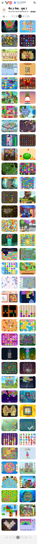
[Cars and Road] (28, 140)
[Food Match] (28, 211)
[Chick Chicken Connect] (28, 325)
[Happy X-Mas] (28, 283)
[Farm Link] (9, 453)
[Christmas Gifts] (28, 439)
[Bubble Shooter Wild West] (9, 154)
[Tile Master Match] (28, 69)
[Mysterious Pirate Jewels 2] (9, 411)
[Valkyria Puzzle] (28, 126)
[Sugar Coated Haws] (28, 311)
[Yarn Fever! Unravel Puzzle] (28, 453)
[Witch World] (28, 482)
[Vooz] (9, 169)
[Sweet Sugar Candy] (9, 112)
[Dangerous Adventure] (9, 197)
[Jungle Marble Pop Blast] (9, 368)
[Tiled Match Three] (9, 226)
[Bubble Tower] (28, 97)
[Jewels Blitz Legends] (28, 339)
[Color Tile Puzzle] (9, 140)
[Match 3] (9, 468)
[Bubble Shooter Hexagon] (9, 26)
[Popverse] (28, 382)
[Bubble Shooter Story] (9, 97)
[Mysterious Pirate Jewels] (28, 55)
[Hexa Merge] (28, 112)
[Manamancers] (28, 510)
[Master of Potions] (28, 169)
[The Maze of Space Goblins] (9, 311)
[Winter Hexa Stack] (9, 126)
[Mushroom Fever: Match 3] (9, 183)
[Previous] (6, 537)
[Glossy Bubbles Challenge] (9, 396)
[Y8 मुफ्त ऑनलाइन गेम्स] (9, 2)
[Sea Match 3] (9, 83)
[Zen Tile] (28, 411)
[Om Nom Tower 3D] (9, 240)
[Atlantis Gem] (28, 496)
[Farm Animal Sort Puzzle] (9, 55)
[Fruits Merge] (28, 154)
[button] (33, 12)
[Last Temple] (9, 211)
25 (28, 16)
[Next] (30, 537)
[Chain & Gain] (28, 425)
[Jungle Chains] (28, 254)
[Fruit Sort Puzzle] (9, 439)
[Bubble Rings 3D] (9, 354)
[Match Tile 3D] (9, 325)
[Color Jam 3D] (9, 297)
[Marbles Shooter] (9, 69)
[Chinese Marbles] (28, 83)
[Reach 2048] (9, 425)
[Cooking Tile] (9, 525)
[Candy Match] (9, 339)
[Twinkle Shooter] (9, 283)
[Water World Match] (28, 396)
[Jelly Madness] (9, 268)
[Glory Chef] (9, 482)
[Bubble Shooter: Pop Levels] (28, 525)
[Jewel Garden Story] (9, 382)
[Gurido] (9, 510)
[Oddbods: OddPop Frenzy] (28, 226)
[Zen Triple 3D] (28, 268)
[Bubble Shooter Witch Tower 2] (28, 354)
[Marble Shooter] (28, 197)
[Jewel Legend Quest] (28, 41)
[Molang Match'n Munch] (28, 468)
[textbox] (5, 16)
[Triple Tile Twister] (28, 26)
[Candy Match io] (28, 183)
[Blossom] (9, 496)
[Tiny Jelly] (28, 240)
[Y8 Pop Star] (9, 254)
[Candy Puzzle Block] (28, 297)
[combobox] (4, 16)
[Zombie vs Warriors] (9, 41)
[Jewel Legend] (28, 368)
